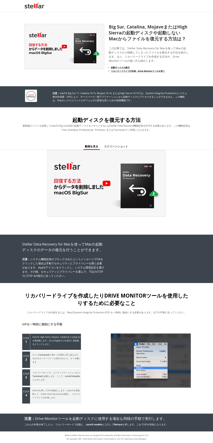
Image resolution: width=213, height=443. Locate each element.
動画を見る (91, 146)
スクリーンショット (116, 146)
